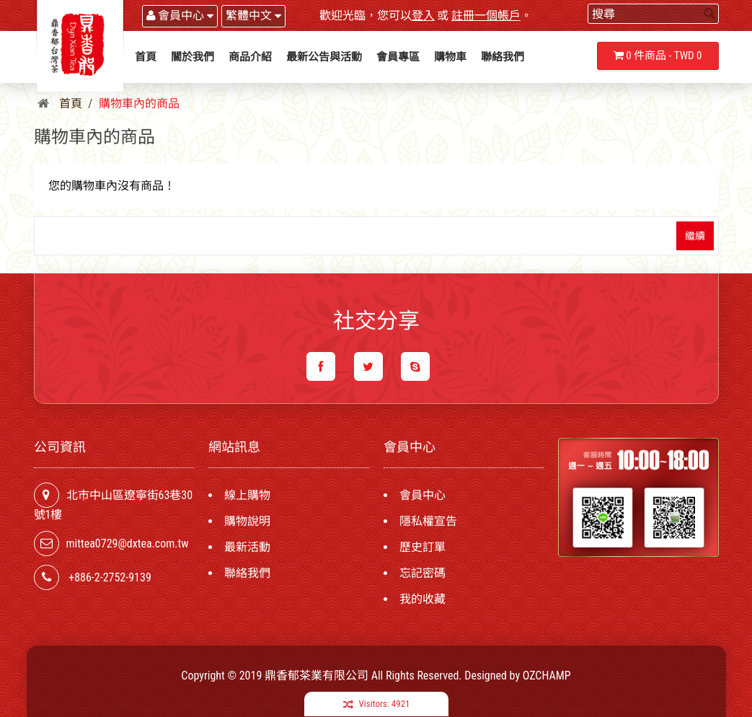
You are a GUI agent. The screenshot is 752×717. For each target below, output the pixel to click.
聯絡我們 (247, 573)
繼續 (695, 236)
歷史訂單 (422, 547)
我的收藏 (422, 599)
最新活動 (247, 547)
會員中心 (422, 495)
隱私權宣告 (428, 521)
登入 (423, 15)
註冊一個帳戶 (486, 15)
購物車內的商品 (139, 103)
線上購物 (247, 495)
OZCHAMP (547, 675)
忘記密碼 (422, 573)
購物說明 (247, 521)
